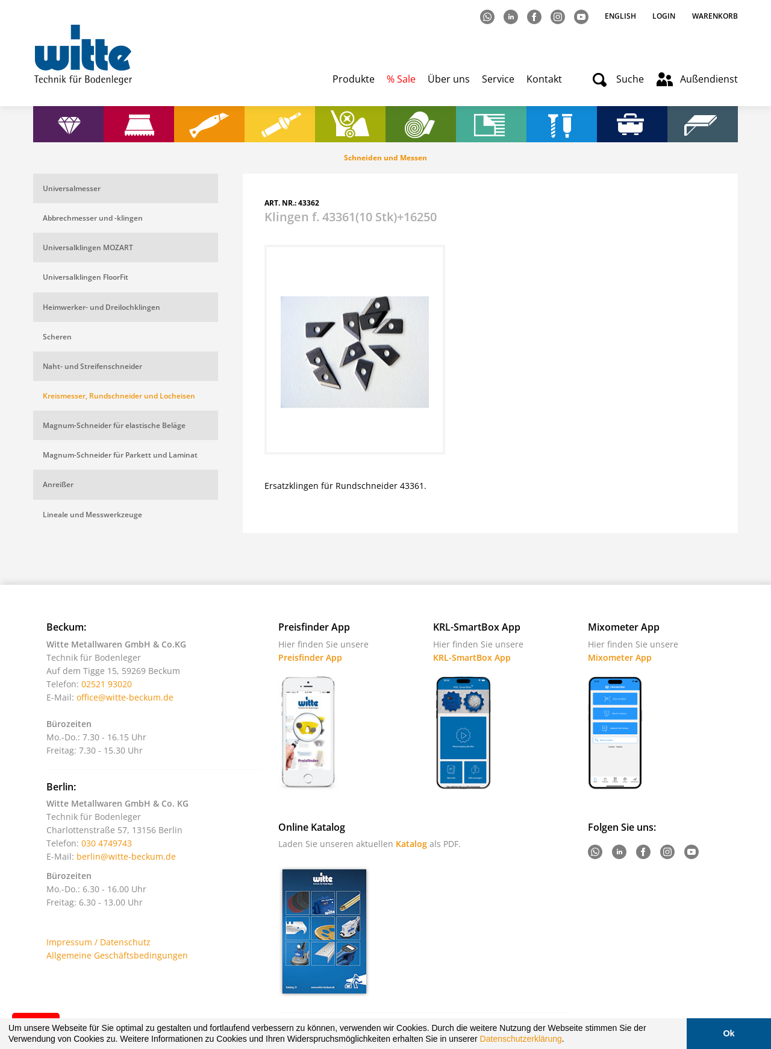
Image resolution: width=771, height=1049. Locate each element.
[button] (568, 1040)
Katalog (411, 843)
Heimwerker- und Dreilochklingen (101, 307)
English (621, 16)
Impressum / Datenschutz (98, 942)
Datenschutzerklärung (521, 1039)
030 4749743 (106, 843)
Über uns (449, 79)
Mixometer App (620, 657)
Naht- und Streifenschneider (92, 366)
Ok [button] (728, 1033)
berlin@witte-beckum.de (126, 856)
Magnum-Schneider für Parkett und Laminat (120, 455)
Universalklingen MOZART (88, 247)
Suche (630, 79)
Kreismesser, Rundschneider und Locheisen (119, 396)
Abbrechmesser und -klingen (93, 218)
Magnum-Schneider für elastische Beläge (114, 425)
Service (498, 79)
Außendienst (709, 79)
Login (663, 16)
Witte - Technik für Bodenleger (83, 54)
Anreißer (58, 484)
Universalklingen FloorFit (85, 277)
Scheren (57, 337)
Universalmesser (72, 188)
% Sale (401, 79)
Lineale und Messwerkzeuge (92, 514)
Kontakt (544, 79)
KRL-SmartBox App (472, 657)
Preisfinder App (310, 657)
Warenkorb (715, 16)
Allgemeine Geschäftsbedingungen (117, 955)
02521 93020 (106, 684)
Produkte (353, 79)
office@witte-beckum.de (124, 697)
